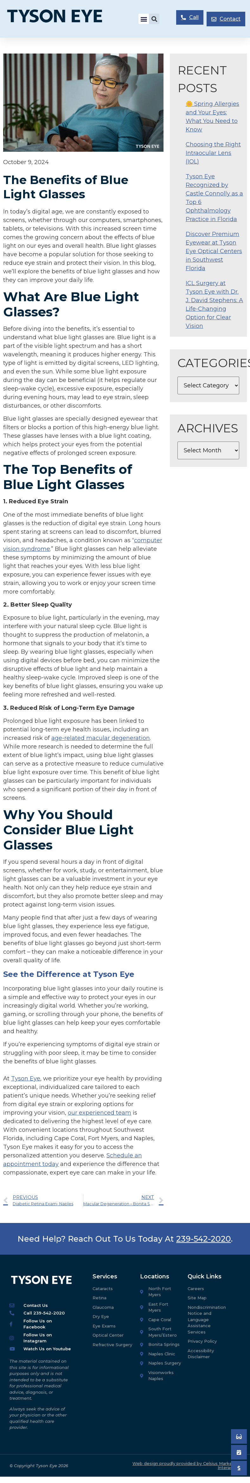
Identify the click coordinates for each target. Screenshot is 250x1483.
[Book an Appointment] (239, 1436)
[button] (143, 19)
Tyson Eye (25, 1078)
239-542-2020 (203, 1239)
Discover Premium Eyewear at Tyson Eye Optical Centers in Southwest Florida (214, 251)
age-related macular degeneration (100, 738)
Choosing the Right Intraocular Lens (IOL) (213, 153)
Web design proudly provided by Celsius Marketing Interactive (186, 1465)
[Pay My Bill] (239, 1468)
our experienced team (99, 1112)
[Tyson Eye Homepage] (60, 18)
